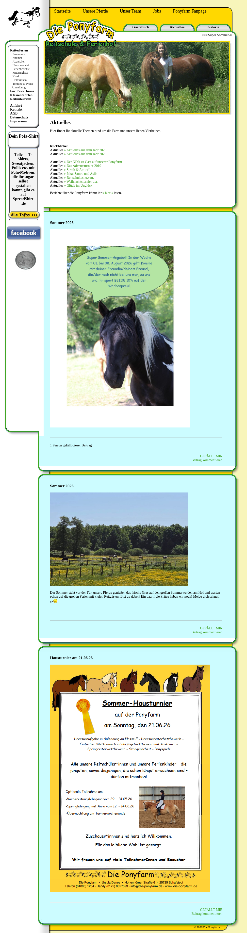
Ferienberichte (21, 69)
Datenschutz (19, 117)
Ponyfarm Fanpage (189, 11)
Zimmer (17, 58)
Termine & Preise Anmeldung (21, 85)
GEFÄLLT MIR (211, 456)
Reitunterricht (20, 99)
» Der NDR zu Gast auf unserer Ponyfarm (93, 162)
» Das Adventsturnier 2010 (82, 166)
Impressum (18, 121)
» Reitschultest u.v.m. (79, 178)
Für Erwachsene (22, 91)
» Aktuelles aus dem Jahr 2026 (85, 150)
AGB (13, 113)
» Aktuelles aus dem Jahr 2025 (85, 154)
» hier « (107, 193)
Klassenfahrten (21, 95)
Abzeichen (19, 61)
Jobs (157, 11)
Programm (19, 54)
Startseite (62, 11)
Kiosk (16, 76)
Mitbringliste (20, 72)
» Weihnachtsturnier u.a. (81, 181)
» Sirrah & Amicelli (77, 170)
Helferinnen (20, 80)
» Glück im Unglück (78, 185)
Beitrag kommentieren (206, 460)
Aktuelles (177, 27)
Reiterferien (19, 50)
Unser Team (130, 11)
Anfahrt (16, 105)
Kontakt (16, 109)
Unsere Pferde (95, 11)
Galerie (213, 27)
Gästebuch (140, 27)
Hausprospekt (21, 65)
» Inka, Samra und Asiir (80, 174)
